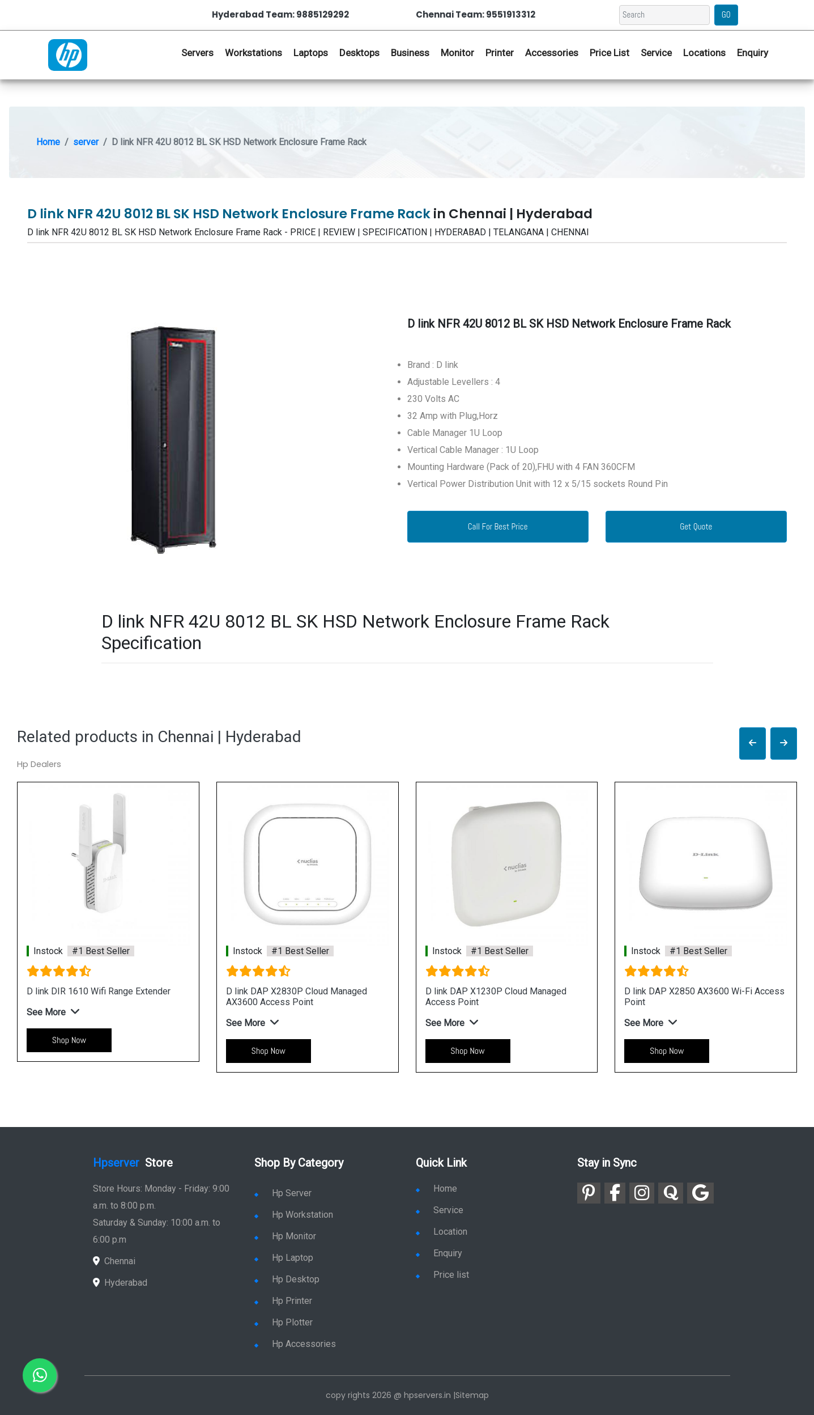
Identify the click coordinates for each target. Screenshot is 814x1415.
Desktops (359, 52)
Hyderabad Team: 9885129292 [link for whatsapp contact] (280, 14)
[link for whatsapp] (40, 1375)
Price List (609, 52)
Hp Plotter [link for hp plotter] (283, 1322)
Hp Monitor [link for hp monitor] (285, 1236)
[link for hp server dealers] (67, 54)
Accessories (551, 52)
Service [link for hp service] (656, 52)
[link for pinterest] (588, 1193)
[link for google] (700, 1193)
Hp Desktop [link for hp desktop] (286, 1279)
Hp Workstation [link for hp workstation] (293, 1214)
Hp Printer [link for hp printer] (283, 1300)
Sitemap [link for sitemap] (472, 1395)
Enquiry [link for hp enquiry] (752, 52)
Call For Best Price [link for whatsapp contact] (498, 526)
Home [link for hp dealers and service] (436, 1188)
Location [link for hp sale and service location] (441, 1231)
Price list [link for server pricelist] (442, 1274)
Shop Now (69, 1040)
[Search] (664, 15)
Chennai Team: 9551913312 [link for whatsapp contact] (475, 14)
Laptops (310, 52)
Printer (499, 52)
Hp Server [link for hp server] (283, 1193)
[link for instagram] (641, 1193)
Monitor (457, 52)
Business (410, 52)
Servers (197, 52)
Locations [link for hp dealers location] (704, 52)
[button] (752, 743)
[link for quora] (670, 1193)
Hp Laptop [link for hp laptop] (283, 1257)
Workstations (253, 52)
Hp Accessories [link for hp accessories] (295, 1343)
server (86, 142)
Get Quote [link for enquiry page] (696, 526)
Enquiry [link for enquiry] (439, 1253)
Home (48, 142)
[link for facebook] (614, 1193)
